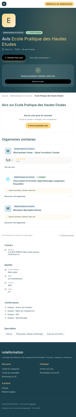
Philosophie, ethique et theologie (29, 334)
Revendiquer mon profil (49, 373)
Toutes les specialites (10, 373)
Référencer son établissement (59, 4)
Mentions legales (9, 392)
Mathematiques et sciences (13, 32)
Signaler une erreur (66, 235)
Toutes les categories (10, 369)
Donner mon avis (14, 57)
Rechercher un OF (9, 377)
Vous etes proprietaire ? (40, 58)
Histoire (9, 334)
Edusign (5, 388)
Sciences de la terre (55, 334)
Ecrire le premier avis (38, 125)
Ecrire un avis (38, 81)
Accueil (5, 96)
